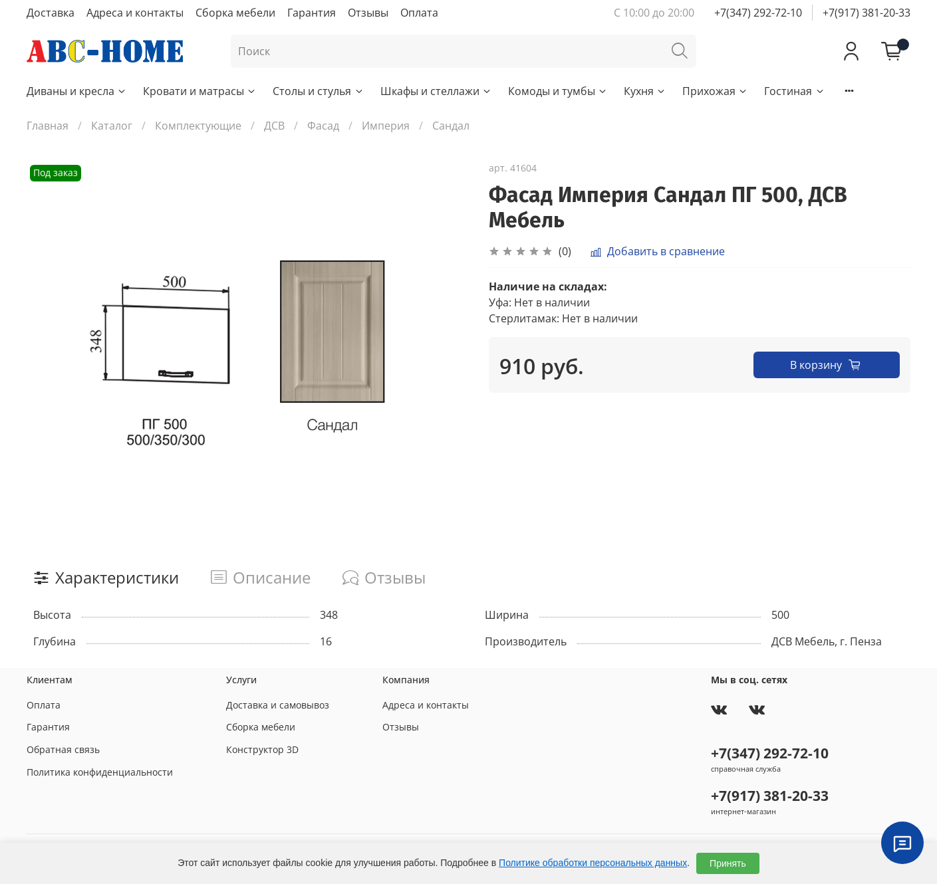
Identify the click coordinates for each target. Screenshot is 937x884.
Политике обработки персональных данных (593, 862)
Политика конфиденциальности (100, 772)
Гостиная (794, 91)
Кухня (645, 91)
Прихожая (715, 91)
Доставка (50, 12)
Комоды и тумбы (558, 91)
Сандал (450, 125)
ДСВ (274, 125)
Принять (728, 863)
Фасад (323, 125)
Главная (47, 125)
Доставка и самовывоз (277, 705)
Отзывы (368, 12)
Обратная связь (63, 749)
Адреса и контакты (135, 12)
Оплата (419, 12)
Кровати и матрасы (200, 91)
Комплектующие (198, 125)
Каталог (111, 125)
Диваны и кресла (77, 91)
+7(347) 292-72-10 (758, 12)
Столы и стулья (318, 91)
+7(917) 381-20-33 (866, 12)
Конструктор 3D (262, 749)
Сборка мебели (235, 12)
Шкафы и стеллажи (436, 91)
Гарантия (311, 12)
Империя (386, 125)
